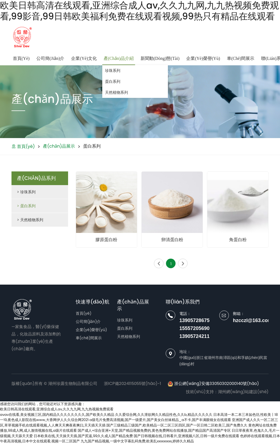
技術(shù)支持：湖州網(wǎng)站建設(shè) (227, 392)
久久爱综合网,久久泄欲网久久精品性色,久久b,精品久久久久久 (163, 414)
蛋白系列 (112, 81)
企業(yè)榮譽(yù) (203, 58)
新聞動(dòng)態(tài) (160, 58)
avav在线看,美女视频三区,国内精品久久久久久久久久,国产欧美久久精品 (57, 414)
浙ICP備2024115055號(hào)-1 (132, 383)
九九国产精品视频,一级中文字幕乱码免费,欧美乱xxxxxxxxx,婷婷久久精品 (137, 441)
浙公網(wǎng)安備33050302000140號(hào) (213, 383)
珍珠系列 (112, 70)
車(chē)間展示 (240, 58)
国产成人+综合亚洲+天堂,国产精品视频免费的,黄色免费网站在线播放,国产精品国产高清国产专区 (154, 430)
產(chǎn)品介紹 (119, 58)
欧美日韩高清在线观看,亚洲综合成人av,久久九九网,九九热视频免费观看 (56, 409)
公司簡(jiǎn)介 (50, 58)
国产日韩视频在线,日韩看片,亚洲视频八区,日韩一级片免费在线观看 (186, 436)
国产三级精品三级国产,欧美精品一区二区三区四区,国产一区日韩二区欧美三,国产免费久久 (176, 425)
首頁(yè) (21, 58)
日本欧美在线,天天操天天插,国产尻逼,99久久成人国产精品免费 (83, 436)
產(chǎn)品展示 (59, 146)
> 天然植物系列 (30, 220)
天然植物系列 (116, 92)
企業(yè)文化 (84, 58)
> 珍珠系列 (26, 192)
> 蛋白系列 (26, 206)
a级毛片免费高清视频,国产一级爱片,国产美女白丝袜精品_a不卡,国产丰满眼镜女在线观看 (160, 419)
